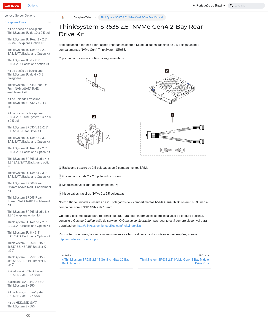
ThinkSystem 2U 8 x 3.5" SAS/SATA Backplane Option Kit (28, 234)
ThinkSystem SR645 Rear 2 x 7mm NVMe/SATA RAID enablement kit (27, 88)
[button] (209, 5)
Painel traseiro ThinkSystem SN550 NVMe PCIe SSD (25, 273)
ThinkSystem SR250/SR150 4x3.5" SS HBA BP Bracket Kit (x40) (27, 261)
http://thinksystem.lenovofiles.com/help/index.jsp (109, 225)
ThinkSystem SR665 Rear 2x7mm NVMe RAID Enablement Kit (29, 187)
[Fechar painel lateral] (28, 315)
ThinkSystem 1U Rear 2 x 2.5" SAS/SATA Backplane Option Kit (28, 51)
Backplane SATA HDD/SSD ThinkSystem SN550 (25, 283)
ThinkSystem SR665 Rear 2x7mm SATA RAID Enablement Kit (28, 201)
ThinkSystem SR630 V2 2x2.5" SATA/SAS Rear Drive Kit (27, 129)
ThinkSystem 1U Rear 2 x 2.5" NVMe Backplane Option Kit (27, 41)
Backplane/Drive (15, 22)
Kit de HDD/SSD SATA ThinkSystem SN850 (22, 304)
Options (33, 5)
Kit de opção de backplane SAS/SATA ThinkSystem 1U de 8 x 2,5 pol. (29, 117)
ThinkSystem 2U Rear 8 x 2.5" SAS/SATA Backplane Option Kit (28, 224)
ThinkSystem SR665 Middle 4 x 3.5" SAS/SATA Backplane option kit (29, 162)
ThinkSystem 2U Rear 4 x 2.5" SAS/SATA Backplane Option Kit (28, 150)
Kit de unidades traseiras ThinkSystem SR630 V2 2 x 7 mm (26, 103)
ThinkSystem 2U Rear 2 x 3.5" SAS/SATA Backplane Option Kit (28, 139)
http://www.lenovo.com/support (79, 239)
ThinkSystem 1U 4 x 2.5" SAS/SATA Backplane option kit (28, 62)
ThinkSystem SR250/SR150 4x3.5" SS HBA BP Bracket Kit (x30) (27, 246)
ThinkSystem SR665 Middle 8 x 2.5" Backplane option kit (28, 213)
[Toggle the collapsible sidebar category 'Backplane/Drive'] (49, 22)
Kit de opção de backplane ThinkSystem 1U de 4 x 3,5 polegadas (25, 74)
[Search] (246, 6)
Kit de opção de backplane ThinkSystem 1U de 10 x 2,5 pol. (28, 30)
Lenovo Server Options (19, 15)
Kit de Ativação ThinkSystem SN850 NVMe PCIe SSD (26, 294)
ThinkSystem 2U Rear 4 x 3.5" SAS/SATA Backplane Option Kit (28, 174)
